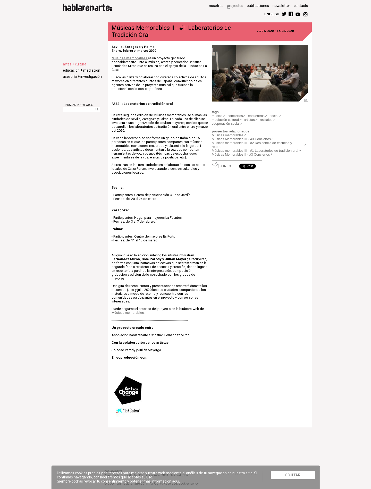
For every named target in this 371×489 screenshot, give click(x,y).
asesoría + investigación (82, 76)
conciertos (235, 116)
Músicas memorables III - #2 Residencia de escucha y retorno (252, 145)
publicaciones (258, 6)
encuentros (256, 116)
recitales (266, 120)
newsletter (281, 6)
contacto (301, 6)
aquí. (176, 481)
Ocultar (292, 475)
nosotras (216, 6)
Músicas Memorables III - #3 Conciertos (241, 139)
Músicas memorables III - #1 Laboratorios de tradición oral (255, 151)
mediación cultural (225, 120)
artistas (249, 120)
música (217, 116)
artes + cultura (74, 64)
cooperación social (226, 123)
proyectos (235, 6)
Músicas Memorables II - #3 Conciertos (241, 154)
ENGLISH (271, 13)
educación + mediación (81, 70)
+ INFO (225, 165)
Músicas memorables (129, 58)
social (274, 116)
